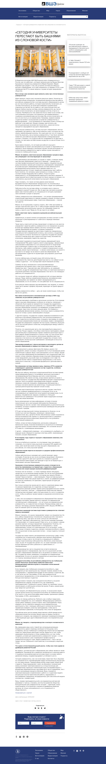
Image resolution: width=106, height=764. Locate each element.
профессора (27, 701)
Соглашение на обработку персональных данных (23, 757)
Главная (18, 25)
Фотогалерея (23, 17)
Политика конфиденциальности (21, 755)
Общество (36, 11)
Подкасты (52, 17)
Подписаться (50, 723)
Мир (47, 11)
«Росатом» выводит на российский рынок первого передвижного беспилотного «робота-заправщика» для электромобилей (79, 48)
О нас (37, 758)
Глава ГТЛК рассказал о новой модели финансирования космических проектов (79, 87)
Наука (58, 11)
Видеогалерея (38, 17)
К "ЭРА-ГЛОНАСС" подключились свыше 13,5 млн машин (79, 62)
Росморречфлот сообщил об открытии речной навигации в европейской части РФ (79, 74)
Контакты (51, 758)
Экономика (22, 11)
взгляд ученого (36, 701)
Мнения (85, 11)
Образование (71, 11)
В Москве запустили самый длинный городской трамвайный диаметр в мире (78, 99)
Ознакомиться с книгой (23, 693)
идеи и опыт (19, 701)
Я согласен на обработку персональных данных (49, 726)
